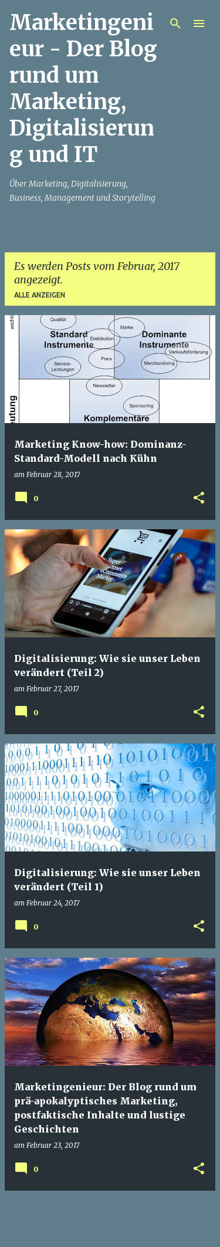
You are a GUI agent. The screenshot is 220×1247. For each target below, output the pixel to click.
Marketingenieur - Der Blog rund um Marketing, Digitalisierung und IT (83, 88)
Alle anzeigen (39, 295)
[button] (199, 498)
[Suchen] (175, 23)
